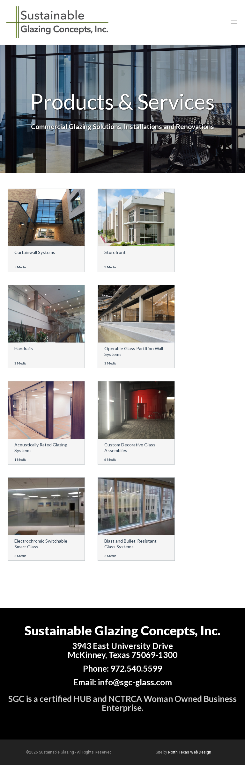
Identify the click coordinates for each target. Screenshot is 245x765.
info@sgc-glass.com (135, 682)
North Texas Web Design (189, 752)
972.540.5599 (136, 668)
